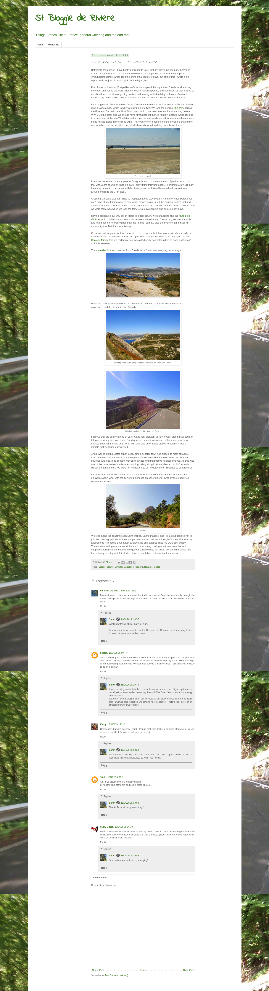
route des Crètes (104, 250)
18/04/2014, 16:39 (124, 827)
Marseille (128, 567)
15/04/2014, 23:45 (116, 724)
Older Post (188, 970)
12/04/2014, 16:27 (128, 590)
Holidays (109, 567)
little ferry (179, 108)
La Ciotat (119, 567)
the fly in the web (109, 590)
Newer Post (98, 970)
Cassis (101, 567)
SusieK (104, 653)
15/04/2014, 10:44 (130, 684)
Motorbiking (138, 567)
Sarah (112, 619)
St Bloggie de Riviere (75, 18)
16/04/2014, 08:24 (130, 750)
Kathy (103, 724)
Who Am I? (53, 44)
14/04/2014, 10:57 (130, 619)
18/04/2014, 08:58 (130, 803)
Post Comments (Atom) (116, 975)
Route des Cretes (152, 567)
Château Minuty (99, 240)
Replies (107, 613)
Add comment (99, 877)
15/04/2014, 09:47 (118, 653)
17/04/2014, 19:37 (116, 777)
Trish (103, 777)
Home (41, 44)
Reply (103, 606)
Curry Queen (107, 827)
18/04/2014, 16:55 (130, 855)
